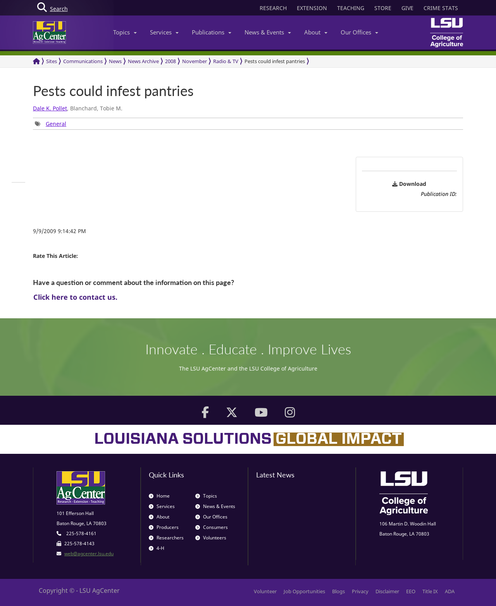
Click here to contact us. (75, 297)
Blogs (338, 591)
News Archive (143, 61)
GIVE (407, 8)
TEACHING (350, 8)
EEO (410, 591)
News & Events (268, 32)
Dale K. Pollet (50, 108)
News (115, 61)
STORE (382, 8)
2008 (170, 61)
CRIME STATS (441, 8)
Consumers (211, 527)
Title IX (430, 591)
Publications (211, 32)
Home (159, 496)
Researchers (166, 537)
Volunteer (265, 591)
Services (164, 32)
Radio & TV (225, 61)
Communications (83, 61)
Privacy (360, 591)
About (315, 32)
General (56, 123)
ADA (450, 591)
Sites (51, 61)
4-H (156, 548)
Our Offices (359, 32)
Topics (125, 32)
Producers (164, 527)
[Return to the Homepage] (36, 61)
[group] (50, 123)
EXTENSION (312, 8)
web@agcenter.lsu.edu (89, 553)
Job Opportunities (304, 591)
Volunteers (210, 537)
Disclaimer (387, 591)
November (194, 61)
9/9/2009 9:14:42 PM (59, 231)
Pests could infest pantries (275, 61)
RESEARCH (273, 8)
